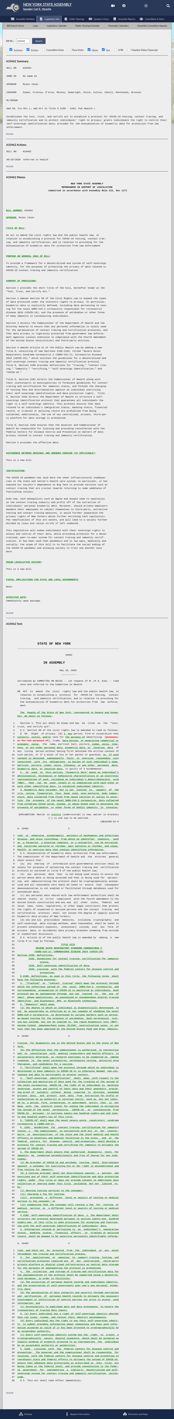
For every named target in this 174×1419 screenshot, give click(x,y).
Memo (95, 57)
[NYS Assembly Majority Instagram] (140, 7)
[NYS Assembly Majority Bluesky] (152, 7)
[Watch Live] (106, 7)
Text (109, 57)
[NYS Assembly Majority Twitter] (129, 7)
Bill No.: (10, 46)
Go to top (9, 141)
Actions (35, 57)
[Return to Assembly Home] (45, 8)
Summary (18, 57)
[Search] (163, 7)
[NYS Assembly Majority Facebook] (118, 7)
